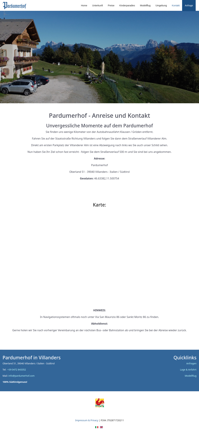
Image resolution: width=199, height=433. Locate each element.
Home (84, 5)
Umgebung (161, 5)
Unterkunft (97, 5)
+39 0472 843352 (17, 369)
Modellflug (145, 5)
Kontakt (176, 5)
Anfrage (189, 5)
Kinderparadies (127, 5)
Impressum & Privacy (86, 420)
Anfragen (191, 363)
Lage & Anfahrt (188, 369)
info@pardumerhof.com (21, 375)
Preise (111, 5)
